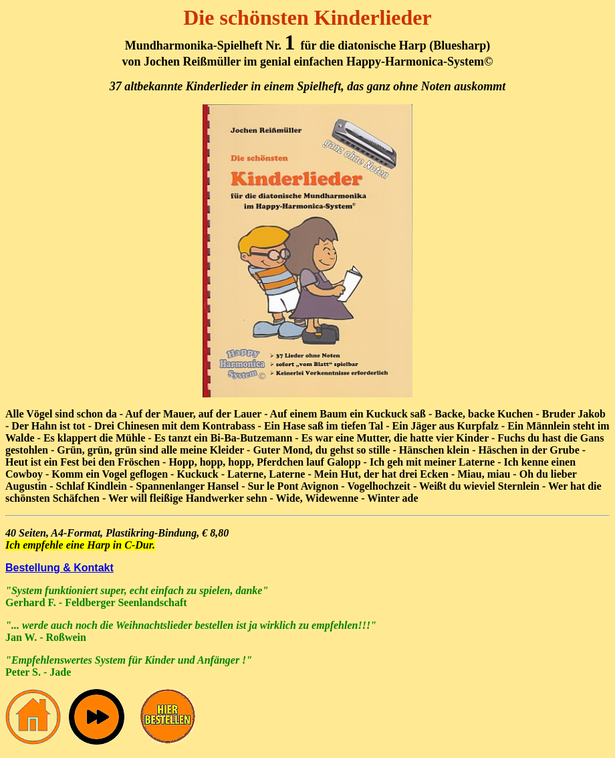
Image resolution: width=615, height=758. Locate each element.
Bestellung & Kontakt (59, 567)
